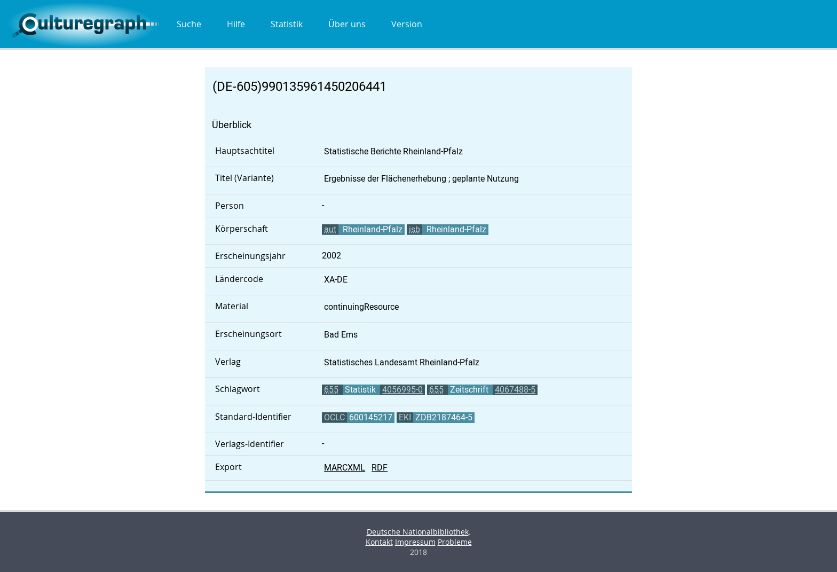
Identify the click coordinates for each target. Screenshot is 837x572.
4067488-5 (515, 390)
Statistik (287, 24)
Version (406, 24)
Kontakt (379, 542)
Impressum (415, 542)
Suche (189, 24)
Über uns (347, 24)
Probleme (455, 542)
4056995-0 (402, 390)
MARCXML (344, 468)
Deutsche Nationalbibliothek (418, 532)
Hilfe (236, 24)
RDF (380, 468)
